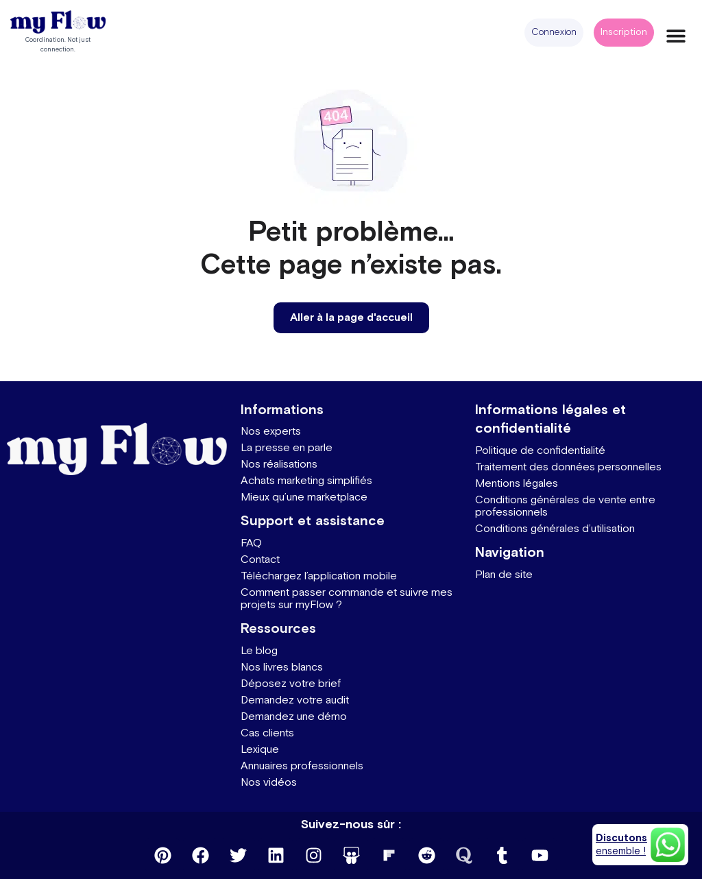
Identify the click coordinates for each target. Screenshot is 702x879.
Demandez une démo (294, 717)
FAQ (251, 543)
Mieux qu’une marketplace (304, 497)
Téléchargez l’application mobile (319, 576)
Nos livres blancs (282, 667)
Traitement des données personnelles (568, 467)
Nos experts (271, 431)
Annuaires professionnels (302, 766)
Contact (260, 560)
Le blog (259, 651)
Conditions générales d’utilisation (555, 529)
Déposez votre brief (291, 684)
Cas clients (267, 733)
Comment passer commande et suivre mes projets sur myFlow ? (346, 599)
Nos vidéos (269, 782)
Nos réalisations (279, 464)
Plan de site (504, 575)
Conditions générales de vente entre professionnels (565, 506)
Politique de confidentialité (540, 451)
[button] (553, 33)
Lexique (260, 750)
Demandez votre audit (295, 700)
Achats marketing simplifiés (306, 481)
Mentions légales (516, 484)
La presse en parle (286, 448)
